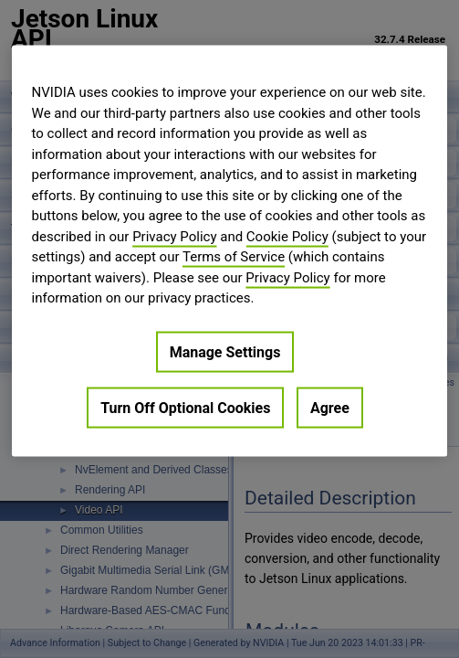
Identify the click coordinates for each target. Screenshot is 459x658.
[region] (230, 251)
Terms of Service (234, 257)
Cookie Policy (287, 236)
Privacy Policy (174, 236)
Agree (329, 407)
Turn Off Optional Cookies (185, 407)
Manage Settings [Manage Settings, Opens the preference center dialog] (225, 351)
